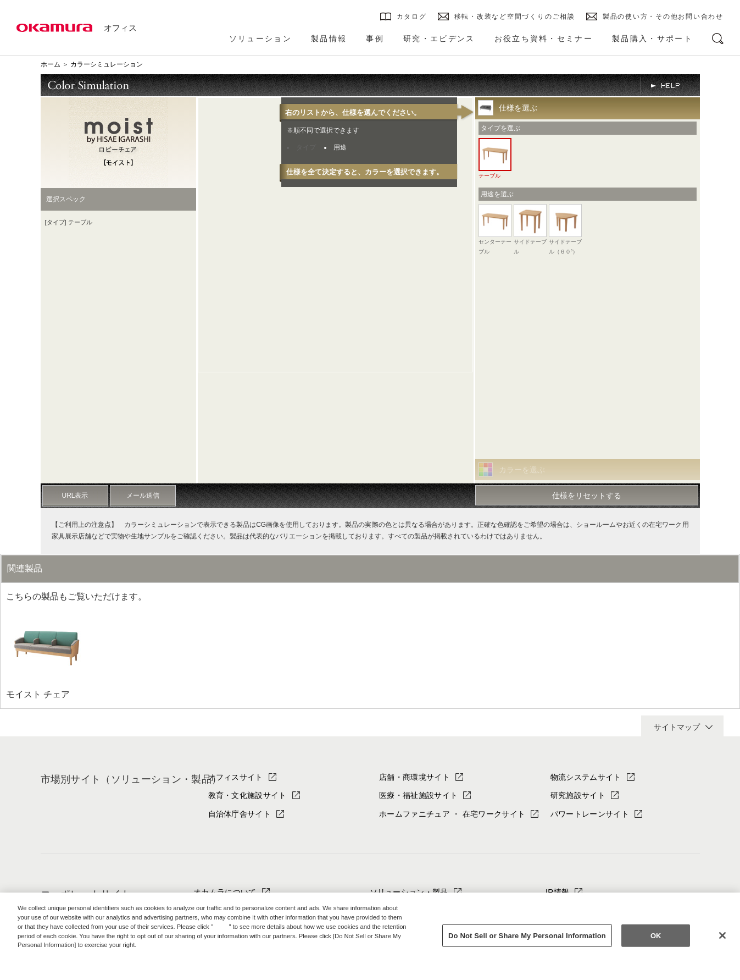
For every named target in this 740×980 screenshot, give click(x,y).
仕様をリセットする (586, 495)
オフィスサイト (235, 777)
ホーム (50, 64)
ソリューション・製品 (409, 892)
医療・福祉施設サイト (418, 795)
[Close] (722, 935)
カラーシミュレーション (106, 64)
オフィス (120, 28)
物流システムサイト (585, 777)
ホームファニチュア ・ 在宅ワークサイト (452, 814)
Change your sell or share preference (74, 963)
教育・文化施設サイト (247, 795)
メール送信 (142, 495)
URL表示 (75, 495)
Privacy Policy (41, 954)
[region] (370, 936)
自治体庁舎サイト (239, 814)
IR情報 (557, 892)
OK (655, 935)
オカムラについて (225, 892)
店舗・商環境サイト (414, 777)
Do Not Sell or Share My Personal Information (527, 935)
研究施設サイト (577, 795)
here (222, 926)
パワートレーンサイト (589, 814)
